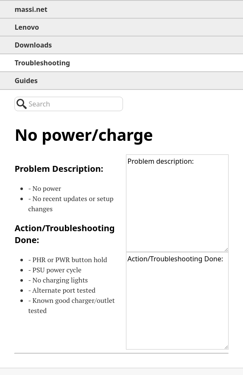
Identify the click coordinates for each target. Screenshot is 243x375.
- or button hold (67, 259)
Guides (25, 80)
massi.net (30, 9)
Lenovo (26, 27)
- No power (44, 188)
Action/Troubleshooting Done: (177, 301)
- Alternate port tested (61, 290)
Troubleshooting (42, 62)
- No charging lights (58, 280)
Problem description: (177, 203)
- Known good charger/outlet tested (71, 305)
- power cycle (54, 269)
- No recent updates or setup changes (70, 203)
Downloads (33, 45)
